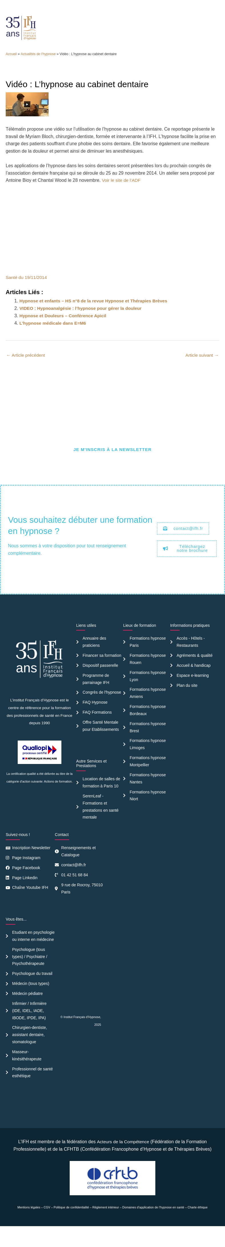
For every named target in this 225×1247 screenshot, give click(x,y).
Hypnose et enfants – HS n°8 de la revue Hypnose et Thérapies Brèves (95, 312)
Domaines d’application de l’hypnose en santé (153, 1228)
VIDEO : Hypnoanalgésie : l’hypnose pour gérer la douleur (82, 320)
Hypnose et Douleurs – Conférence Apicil (64, 327)
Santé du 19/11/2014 (27, 289)
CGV (47, 1228)
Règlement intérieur (106, 1228)
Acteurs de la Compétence (123, 1162)
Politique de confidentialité (71, 1228)
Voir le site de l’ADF (122, 192)
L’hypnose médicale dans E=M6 (53, 334)
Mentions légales (28, 1228)
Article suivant (201, 367)
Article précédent (26, 367)
